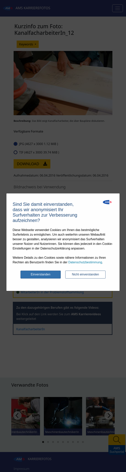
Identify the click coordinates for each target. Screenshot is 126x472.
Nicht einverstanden (85, 274)
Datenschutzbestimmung (85, 262)
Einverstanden (40, 274)
